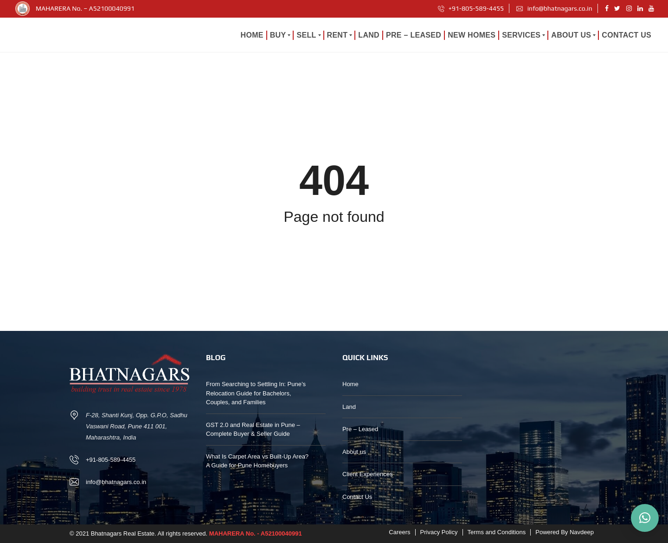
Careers (399, 532)
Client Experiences (367, 474)
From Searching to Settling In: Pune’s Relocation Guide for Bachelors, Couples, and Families (256, 393)
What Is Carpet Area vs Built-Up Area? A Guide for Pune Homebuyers (257, 461)
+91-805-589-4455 (471, 8)
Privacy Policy (439, 532)
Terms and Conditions (497, 532)
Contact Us (357, 496)
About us (354, 451)
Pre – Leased (360, 429)
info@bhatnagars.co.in (554, 8)
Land (349, 406)
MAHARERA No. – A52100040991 (85, 8)
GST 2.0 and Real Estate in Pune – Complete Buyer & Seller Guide (253, 429)
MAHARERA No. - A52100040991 (255, 533)
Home (350, 384)
